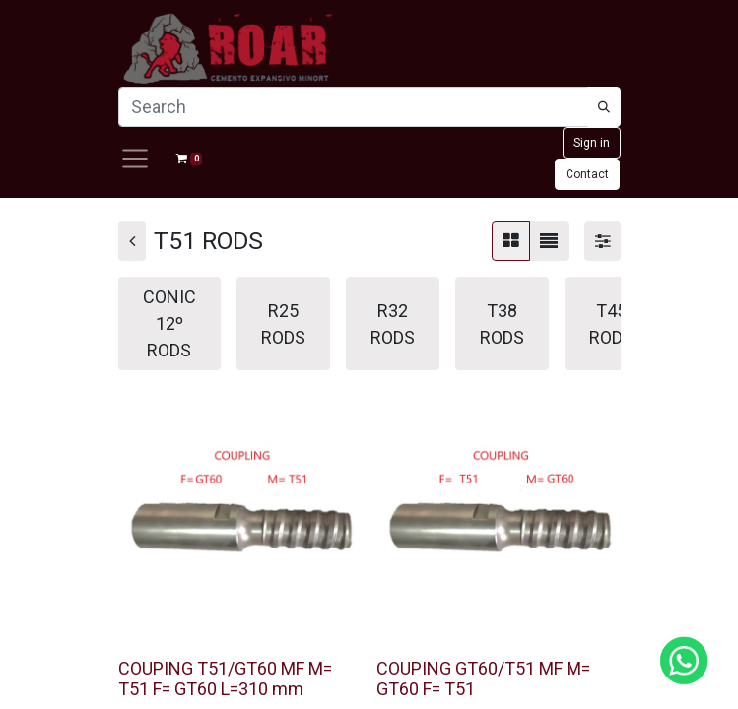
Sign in (591, 143)
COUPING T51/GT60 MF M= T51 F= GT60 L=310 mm (225, 679)
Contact (587, 174)
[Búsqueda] (604, 107)
